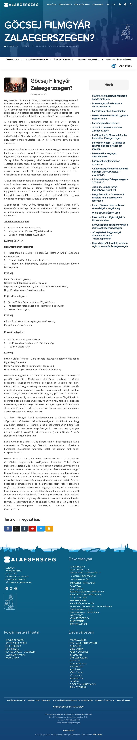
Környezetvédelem (79, 618)
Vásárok (74, 681)
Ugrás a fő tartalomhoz (126, 1)
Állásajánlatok (78, 664)
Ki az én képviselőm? (80, 579)
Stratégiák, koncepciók (82, 604)
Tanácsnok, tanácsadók (82, 583)
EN (108, 5)
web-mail (46, 701)
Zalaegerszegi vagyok (17, 577)
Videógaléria (76, 649)
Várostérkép (65, 5)
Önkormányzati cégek (81, 609)
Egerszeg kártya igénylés (119, 60)
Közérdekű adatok (15, 655)
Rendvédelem (76, 678)
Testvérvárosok (78, 624)
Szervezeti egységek (16, 643)
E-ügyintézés (12, 649)
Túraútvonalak (78, 687)
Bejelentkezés (68, 731)
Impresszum (33, 701)
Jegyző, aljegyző (14, 640)
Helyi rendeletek (78, 601)
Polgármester (77, 567)
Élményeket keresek (15, 580)
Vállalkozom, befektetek (18, 583)
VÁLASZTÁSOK (125, 66)
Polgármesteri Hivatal (37, 60)
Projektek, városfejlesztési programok (91, 607)
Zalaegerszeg (21, 5)
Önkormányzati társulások (84, 612)
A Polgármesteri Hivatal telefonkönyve (73, 701)
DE (114, 5)
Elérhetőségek (13, 646)
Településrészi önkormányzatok (87, 592)
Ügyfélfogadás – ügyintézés (20, 652)
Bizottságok (76, 589)
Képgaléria (97, 5)
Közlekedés (76, 676)
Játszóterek (76, 673)
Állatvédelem (77, 621)
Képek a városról (79, 652)
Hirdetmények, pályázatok (90, 60)
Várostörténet (82, 5)
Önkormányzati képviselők (84, 573)
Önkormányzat (12, 60)
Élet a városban (62, 60)
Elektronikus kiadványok (83, 684)
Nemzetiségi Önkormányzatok (85, 595)
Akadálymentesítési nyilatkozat (68, 707)
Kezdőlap (51, 5)
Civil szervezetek (79, 658)
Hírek (27, 46)
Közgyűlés (75, 586)
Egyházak (75, 661)
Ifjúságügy (75, 670)
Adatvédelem (123, 701)
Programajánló (78, 640)
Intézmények (76, 655)
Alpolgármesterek (79, 570)
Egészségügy (77, 667)
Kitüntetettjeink (78, 598)
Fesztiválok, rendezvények (84, 643)
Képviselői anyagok (104, 701)
